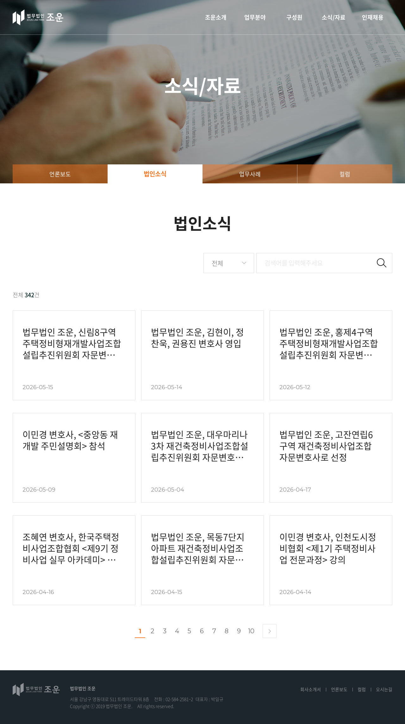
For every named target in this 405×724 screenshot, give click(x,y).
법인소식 (155, 173)
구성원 (294, 17)
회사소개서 (310, 689)
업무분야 (255, 17)
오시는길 (384, 689)
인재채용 (372, 17)
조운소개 (216, 17)
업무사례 (250, 174)
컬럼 (345, 174)
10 (251, 631)
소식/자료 (334, 17)
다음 (270, 631)
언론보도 (60, 174)
